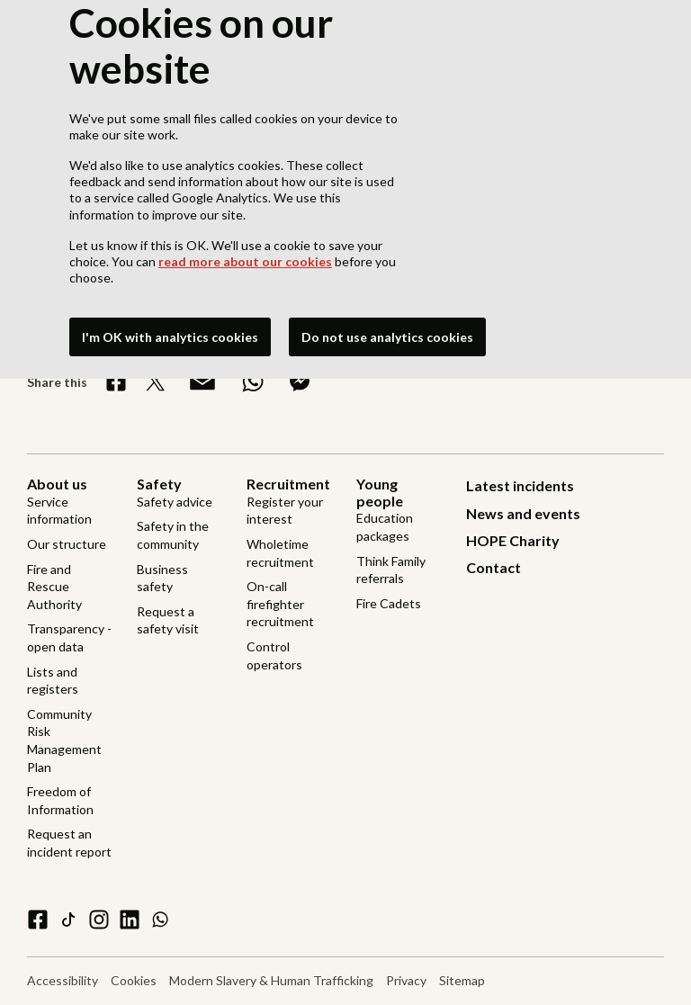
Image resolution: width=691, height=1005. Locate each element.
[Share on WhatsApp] (252, 381)
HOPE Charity (513, 540)
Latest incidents (520, 485)
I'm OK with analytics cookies (170, 337)
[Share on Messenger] (299, 381)
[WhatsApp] (160, 919)
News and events (523, 513)
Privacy (406, 980)
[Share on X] (155, 381)
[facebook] (38, 919)
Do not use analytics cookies (387, 337)
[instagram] (99, 919)
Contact (493, 567)
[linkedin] (129, 919)
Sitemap (462, 980)
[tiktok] (68, 919)
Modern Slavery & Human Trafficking (271, 980)
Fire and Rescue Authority (54, 586)
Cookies (134, 980)
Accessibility (62, 980)
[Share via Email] (202, 381)
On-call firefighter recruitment (280, 604)
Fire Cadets (388, 603)
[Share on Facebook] (116, 381)
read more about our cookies (245, 261)
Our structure (66, 544)
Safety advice (174, 501)
